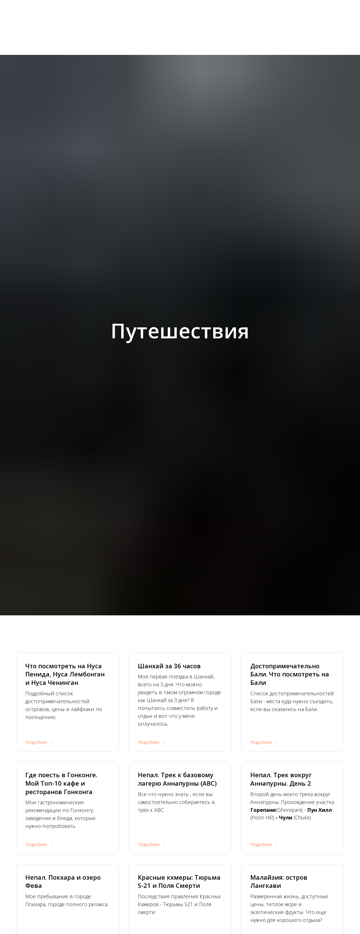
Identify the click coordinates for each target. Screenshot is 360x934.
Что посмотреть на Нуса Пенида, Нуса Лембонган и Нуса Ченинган (65, 674)
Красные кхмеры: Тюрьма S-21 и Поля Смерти (179, 881)
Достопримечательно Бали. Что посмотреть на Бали (289, 674)
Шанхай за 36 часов (169, 666)
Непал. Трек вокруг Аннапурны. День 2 (281, 778)
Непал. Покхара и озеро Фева (63, 881)
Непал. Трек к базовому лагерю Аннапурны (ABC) (177, 778)
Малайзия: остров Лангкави (278, 881)
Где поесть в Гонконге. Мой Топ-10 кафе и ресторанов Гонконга (61, 783)
